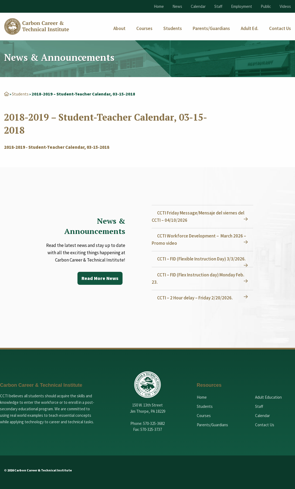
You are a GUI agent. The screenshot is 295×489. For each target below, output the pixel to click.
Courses (204, 415)
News (177, 6)
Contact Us (264, 424)
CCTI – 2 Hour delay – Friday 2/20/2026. (195, 298)
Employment (241, 6)
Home (159, 6)
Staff (218, 6)
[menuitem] (119, 29)
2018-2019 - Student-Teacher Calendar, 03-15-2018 (56, 147)
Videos (285, 6)
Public (266, 6)
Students (20, 94)
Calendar (198, 6)
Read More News (100, 278)
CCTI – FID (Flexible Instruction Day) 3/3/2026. (201, 259)
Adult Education (268, 397)
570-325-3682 (154, 423)
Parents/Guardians (212, 424)
